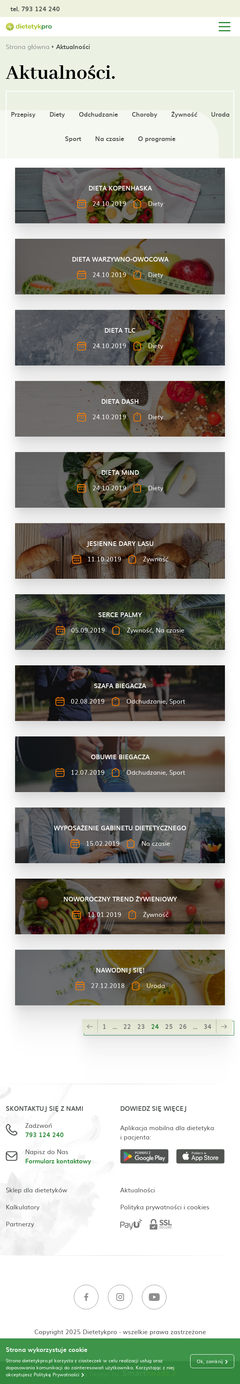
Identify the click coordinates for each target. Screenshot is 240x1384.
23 (141, 1026)
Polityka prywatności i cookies (164, 1206)
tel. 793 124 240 (35, 8)
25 (169, 1026)
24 (155, 1026)
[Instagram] (120, 1298)
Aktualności (137, 1189)
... (114, 1026)
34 (207, 1026)
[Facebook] (86, 1298)
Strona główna (27, 46)
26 (183, 1026)
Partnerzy (20, 1223)
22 (127, 1026)
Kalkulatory (22, 1206)
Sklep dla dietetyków (36, 1189)
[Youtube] (154, 1298)
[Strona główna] (29, 27)
